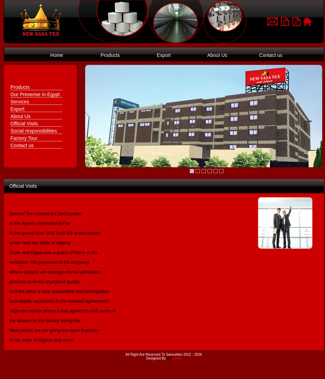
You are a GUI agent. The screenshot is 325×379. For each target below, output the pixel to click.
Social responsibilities (33, 131)
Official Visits (24, 123)
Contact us (271, 55)
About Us (217, 55)
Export (164, 55)
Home (56, 55)
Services (19, 101)
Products (110, 55)
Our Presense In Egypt (35, 94)
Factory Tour (24, 138)
